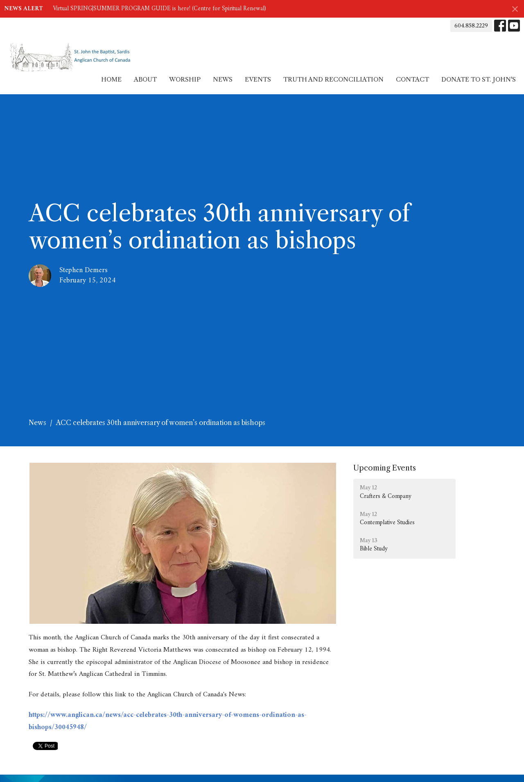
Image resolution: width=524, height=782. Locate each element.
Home (111, 79)
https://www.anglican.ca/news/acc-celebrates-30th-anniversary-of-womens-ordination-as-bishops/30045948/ (168, 721)
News (223, 79)
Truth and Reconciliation (333, 79)
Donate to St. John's (478, 79)
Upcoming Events (384, 468)
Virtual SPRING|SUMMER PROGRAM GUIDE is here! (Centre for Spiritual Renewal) (159, 8)
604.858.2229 (471, 25)
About (145, 79)
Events (258, 79)
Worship (185, 79)
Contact (412, 79)
